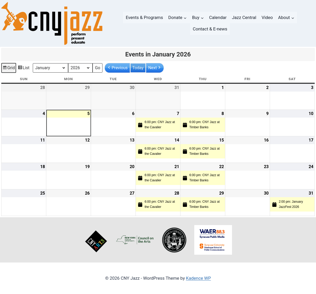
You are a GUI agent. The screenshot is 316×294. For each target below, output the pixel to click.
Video (267, 17)
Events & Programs (144, 17)
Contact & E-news (210, 28)
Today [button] (138, 67)
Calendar (218, 17)
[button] (117, 68)
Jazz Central (244, 17)
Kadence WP (198, 278)
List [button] (23, 68)
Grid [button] (8, 68)
